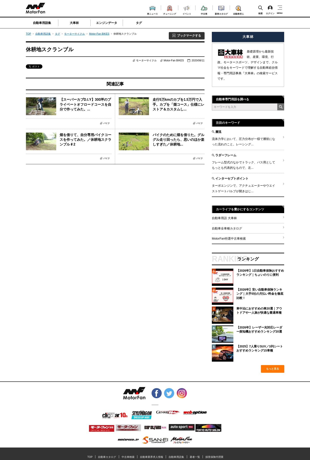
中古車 (204, 10)
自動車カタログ (107, 456)
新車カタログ (221, 10)
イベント (187, 10)
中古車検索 (128, 456)
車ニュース (152, 10)
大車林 (74, 23)
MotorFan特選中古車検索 (229, 238)
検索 (260, 10)
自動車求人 (238, 9)
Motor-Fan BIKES (99, 33)
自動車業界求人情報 (151, 456)
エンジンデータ (106, 23)
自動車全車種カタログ (227, 228)
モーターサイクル (74, 33)
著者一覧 (195, 456)
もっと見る (272, 368)
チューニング (169, 9)
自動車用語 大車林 (224, 218)
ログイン (270, 10)
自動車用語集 (42, 23)
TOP (28, 33)
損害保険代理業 (214, 456)
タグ (139, 23)
